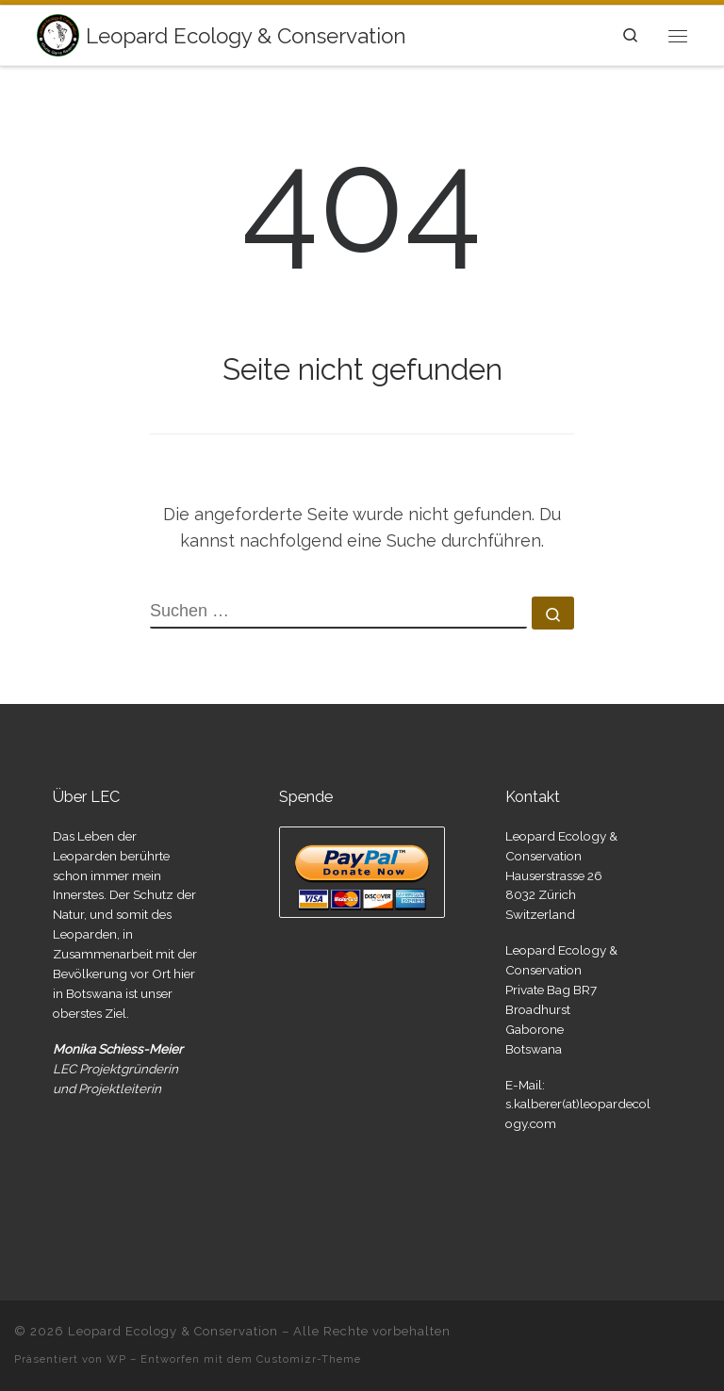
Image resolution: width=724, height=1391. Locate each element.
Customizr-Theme (308, 1359)
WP (116, 1359)
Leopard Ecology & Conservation (173, 1331)
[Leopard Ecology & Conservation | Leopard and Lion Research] (58, 33)
